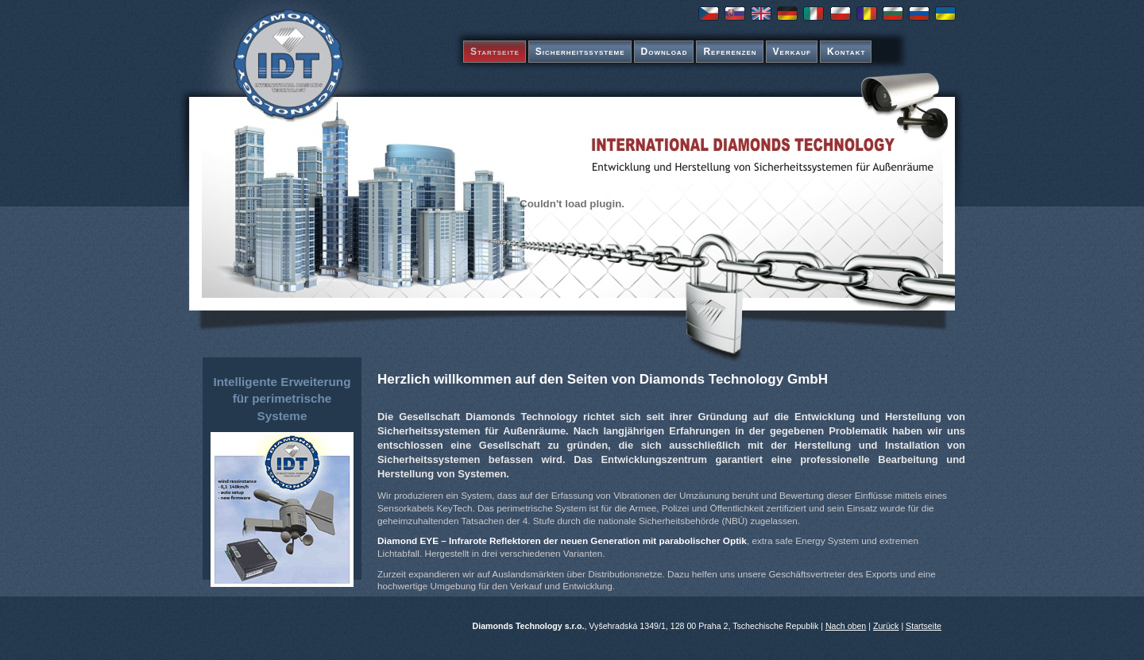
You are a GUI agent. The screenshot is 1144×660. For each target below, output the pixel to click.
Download (664, 51)
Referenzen (729, 51)
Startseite (495, 51)
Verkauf (792, 51)
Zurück (886, 626)
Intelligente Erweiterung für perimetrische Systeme (281, 399)
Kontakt (846, 51)
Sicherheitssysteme (580, 51)
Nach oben (845, 626)
